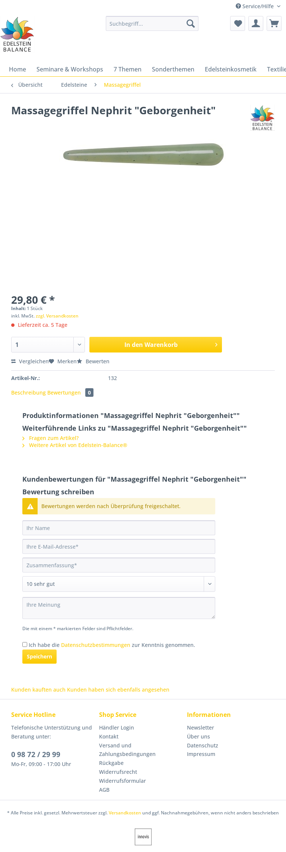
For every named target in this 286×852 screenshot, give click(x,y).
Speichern (39, 656)
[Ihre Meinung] (118, 608)
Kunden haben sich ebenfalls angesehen (118, 689)
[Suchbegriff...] (152, 23)
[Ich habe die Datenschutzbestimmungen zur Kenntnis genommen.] (24, 644)
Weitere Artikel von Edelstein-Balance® (74, 445)
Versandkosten (125, 813)
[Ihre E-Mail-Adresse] (118, 546)
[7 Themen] (127, 69)
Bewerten (93, 361)
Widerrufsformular (122, 780)
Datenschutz (202, 745)
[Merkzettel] (237, 23)
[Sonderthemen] (173, 69)
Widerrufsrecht (118, 771)
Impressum (201, 753)
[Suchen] (190, 23)
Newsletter (200, 727)
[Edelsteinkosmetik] (231, 69)
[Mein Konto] (255, 23)
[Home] (17, 69)
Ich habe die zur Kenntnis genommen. (112, 644)
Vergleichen (30, 361)
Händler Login (116, 727)
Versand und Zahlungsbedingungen (127, 750)
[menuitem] (152, 27)
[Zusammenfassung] (118, 565)
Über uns (198, 736)
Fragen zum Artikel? (50, 437)
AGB (104, 789)
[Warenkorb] (274, 23)
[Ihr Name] (118, 527)
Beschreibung (28, 392)
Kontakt (108, 736)
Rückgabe (111, 762)
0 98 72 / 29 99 (35, 754)
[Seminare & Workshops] (69, 69)
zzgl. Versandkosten (57, 316)
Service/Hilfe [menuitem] (255, 6)
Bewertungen (70, 392)
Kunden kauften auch (38, 689)
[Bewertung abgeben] (118, 584)
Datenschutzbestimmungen (95, 644)
